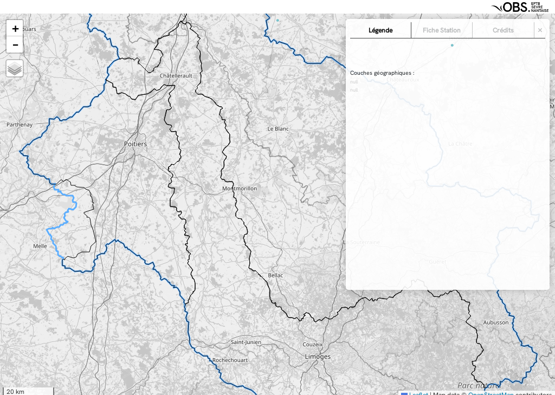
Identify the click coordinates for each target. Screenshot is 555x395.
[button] (15, 28)
